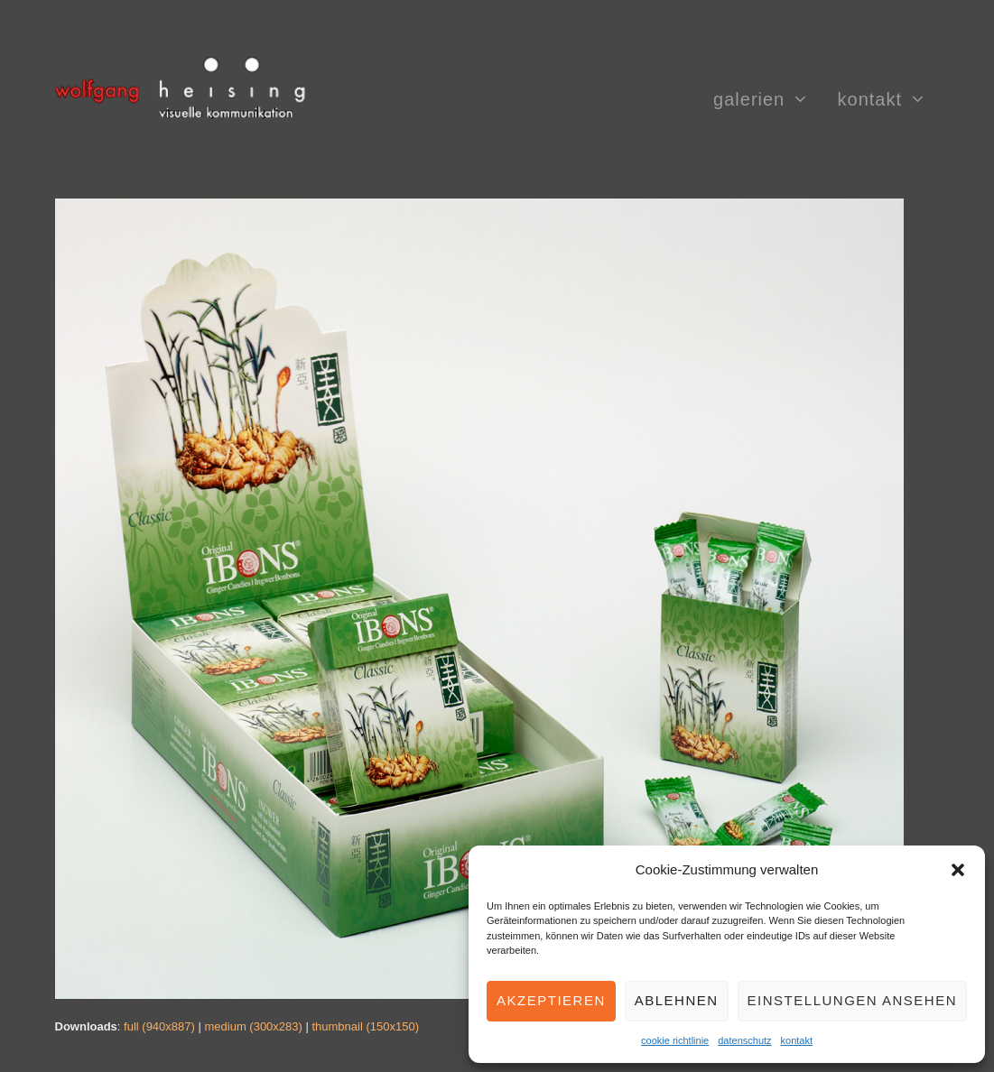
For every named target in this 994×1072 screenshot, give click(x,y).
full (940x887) (159, 1026)
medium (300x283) (253, 1026)
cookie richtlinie (675, 1040)
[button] (958, 870)
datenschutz (744, 1040)
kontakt (797, 1040)
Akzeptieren (551, 1000)
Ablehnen (677, 1000)
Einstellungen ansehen (852, 1000)
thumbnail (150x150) (365, 1026)
